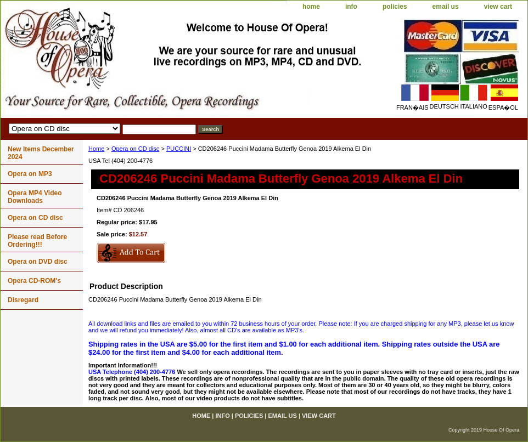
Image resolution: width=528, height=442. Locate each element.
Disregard (23, 300)
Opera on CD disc (135, 148)
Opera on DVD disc (38, 261)
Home (96, 148)
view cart (498, 6)
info (351, 6)
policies (395, 6)
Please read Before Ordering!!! (37, 240)
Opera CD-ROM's (34, 281)
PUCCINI (178, 148)
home (311, 6)
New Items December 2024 (41, 153)
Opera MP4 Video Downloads (34, 197)
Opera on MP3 (30, 174)
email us (445, 6)
